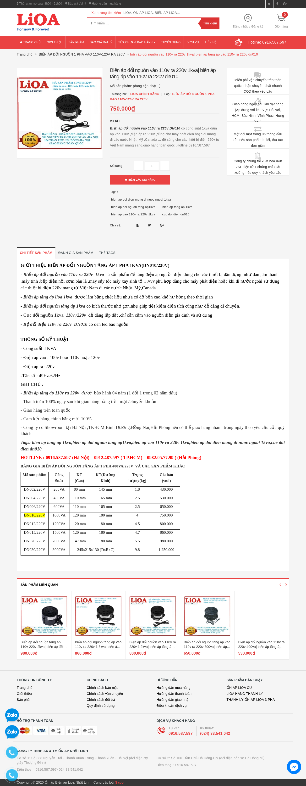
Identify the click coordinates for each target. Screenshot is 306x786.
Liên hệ (210, 42)
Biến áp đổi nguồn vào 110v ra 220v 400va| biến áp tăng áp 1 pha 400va (261, 646)
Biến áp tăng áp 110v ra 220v (51, 392)
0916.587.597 (181, 733)
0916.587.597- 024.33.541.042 (59, 769)
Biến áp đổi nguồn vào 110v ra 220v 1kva (63, 274)
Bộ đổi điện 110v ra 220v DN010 (55, 324)
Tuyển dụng (170, 42)
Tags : (114, 192)
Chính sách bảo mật (102, 688)
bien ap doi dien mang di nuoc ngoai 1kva (141, 199)
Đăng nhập (241, 26)
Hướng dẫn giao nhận (174, 700)
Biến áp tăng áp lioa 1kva (47, 296)
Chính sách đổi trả (101, 700)
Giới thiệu (55, 42)
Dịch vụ (193, 42)
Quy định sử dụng (101, 705)
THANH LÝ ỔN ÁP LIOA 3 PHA (251, 700)
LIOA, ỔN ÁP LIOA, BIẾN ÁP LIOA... (151, 13)
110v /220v (76, 315)
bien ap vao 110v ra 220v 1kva (133, 214)
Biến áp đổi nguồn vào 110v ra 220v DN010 (145, 128)
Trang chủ (30, 42)
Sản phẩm (76, 42)
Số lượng (116, 166)
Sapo (119, 782)
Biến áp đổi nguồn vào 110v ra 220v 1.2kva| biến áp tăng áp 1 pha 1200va (152, 646)
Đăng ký (257, 26)
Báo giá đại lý (75, 3)
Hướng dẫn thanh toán (174, 694)
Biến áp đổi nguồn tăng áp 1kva (54, 306)
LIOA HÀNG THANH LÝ (245, 694)
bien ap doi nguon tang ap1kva (133, 207)
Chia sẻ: (115, 225)
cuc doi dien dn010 (175, 214)
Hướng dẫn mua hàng (105, 3)
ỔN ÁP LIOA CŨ (239, 688)
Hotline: (267, 42)
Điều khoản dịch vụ (172, 705)
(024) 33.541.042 (215, 733)
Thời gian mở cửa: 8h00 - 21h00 (39, 3)
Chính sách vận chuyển (105, 694)
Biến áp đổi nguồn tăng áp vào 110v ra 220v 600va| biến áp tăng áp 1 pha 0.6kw (207, 646)
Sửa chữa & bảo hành (136, 42)
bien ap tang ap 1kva (177, 207)
